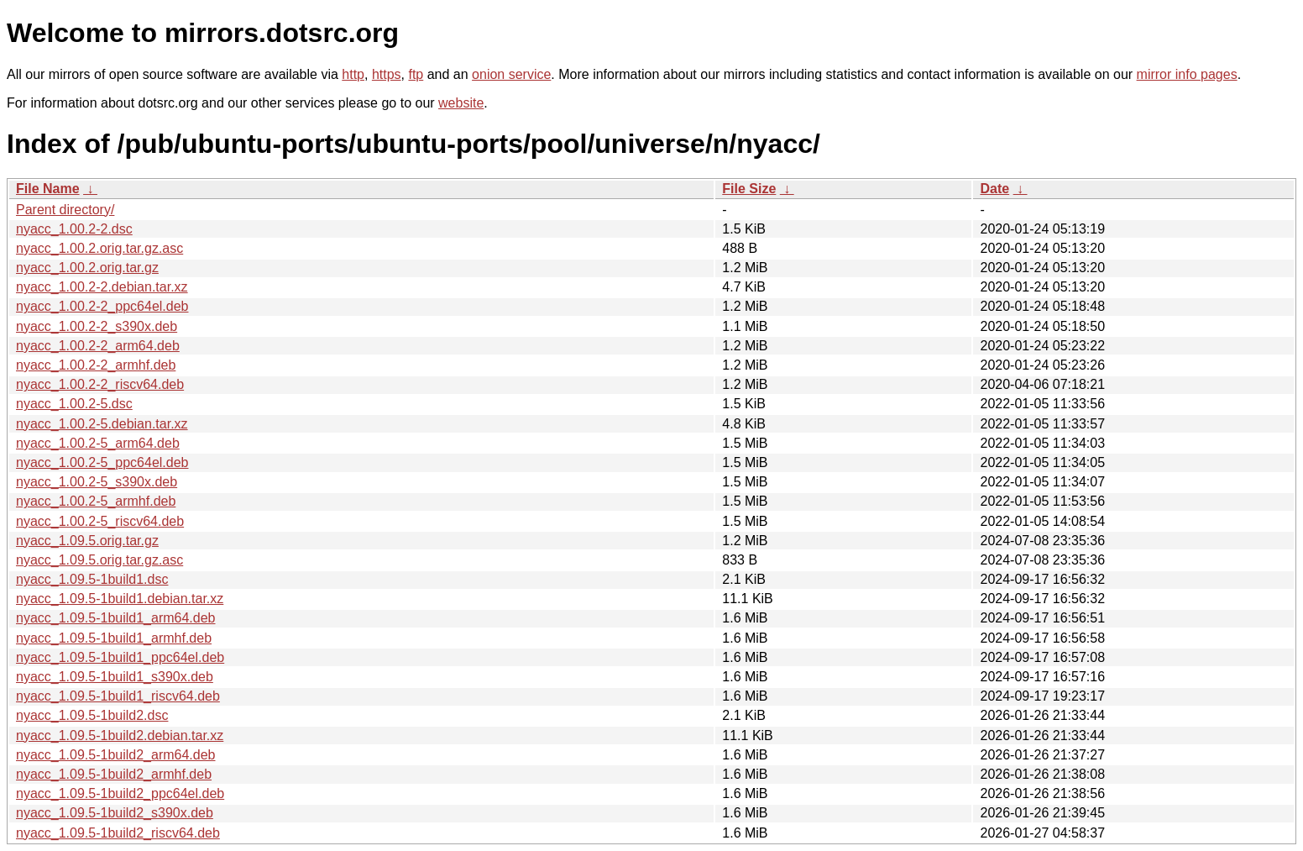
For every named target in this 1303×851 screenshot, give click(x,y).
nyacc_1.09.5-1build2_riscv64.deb (118, 833)
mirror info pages (1187, 74)
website (461, 103)
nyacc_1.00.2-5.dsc (74, 404)
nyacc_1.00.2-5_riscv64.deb (100, 521)
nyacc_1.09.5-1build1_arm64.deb (116, 618)
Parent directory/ (65, 209)
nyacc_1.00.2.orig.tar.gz (87, 267)
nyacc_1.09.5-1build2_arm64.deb (116, 755)
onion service (511, 74)
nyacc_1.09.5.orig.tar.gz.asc (99, 560)
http (353, 74)
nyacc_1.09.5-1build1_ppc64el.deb (120, 657)
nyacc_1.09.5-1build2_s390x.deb (114, 813)
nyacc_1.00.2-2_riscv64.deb (100, 384)
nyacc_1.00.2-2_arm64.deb (98, 346)
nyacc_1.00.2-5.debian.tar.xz (102, 424)
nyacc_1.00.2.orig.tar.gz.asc (99, 248)
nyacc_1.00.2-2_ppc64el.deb (102, 306)
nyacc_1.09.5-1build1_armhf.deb (114, 638)
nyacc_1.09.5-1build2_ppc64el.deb (120, 793)
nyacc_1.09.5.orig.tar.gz (87, 540)
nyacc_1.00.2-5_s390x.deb (96, 482)
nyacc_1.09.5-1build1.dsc (92, 579)
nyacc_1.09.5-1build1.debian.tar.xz (119, 598)
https (386, 74)
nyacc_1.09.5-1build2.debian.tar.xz (119, 735)
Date (994, 188)
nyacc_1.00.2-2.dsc (74, 229)
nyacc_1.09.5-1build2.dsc (92, 715)
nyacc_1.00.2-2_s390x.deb (96, 326)
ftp (415, 74)
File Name (48, 188)
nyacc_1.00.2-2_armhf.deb (95, 365)
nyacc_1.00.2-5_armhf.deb (95, 501)
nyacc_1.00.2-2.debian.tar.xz (102, 287)
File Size (749, 188)
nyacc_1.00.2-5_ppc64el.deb (102, 462)
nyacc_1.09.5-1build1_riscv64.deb (118, 696)
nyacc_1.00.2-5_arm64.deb (98, 443)
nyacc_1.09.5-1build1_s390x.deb (114, 677)
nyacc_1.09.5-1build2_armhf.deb (114, 774)
